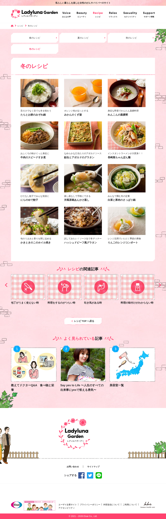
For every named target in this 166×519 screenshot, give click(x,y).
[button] (7, 285)
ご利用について (130, 504)
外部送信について (111, 504)
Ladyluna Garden (34, 14)
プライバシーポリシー (90, 504)
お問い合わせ (73, 467)
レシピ (20, 26)
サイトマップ (93, 467)
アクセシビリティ (66, 508)
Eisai (16, 505)
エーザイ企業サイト (67, 504)
